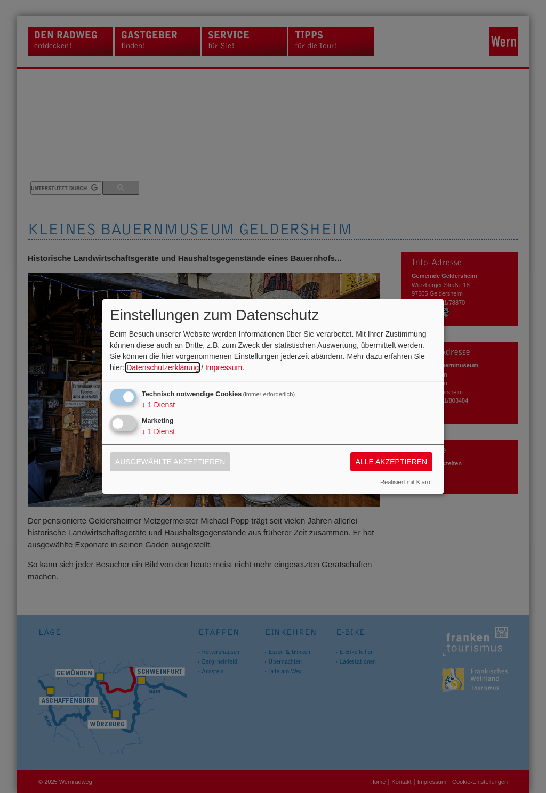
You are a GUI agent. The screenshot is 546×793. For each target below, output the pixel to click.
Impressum (223, 367)
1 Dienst (158, 404)
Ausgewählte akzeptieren (170, 461)
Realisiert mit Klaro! (406, 482)
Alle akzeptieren (392, 461)
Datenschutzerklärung (162, 367)
